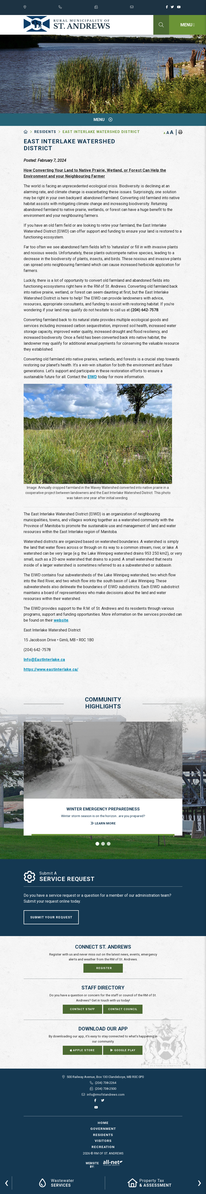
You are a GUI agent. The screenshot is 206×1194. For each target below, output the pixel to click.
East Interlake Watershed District (101, 132)
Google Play (122, 1050)
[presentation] (6, 1182)
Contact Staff (82, 1009)
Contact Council (122, 1009)
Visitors (103, 1141)
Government (103, 1129)
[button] (97, 844)
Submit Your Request (51, 917)
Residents (45, 132)
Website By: (104, 1165)
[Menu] (187, 25)
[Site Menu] (103, 119)
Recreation (103, 1147)
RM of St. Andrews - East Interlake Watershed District (67, 24)
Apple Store (82, 1050)
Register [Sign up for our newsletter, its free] (104, 968)
